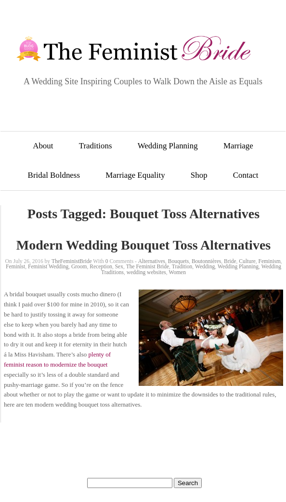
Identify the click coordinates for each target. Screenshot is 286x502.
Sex (119, 266)
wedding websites (146, 272)
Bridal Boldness (54, 175)
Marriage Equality (135, 175)
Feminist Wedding (48, 266)
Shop (199, 175)
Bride (230, 261)
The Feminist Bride (147, 266)
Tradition (182, 266)
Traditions (95, 145)
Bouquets (178, 261)
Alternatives (151, 261)
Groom (79, 266)
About (43, 145)
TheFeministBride (72, 261)
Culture (247, 261)
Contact (246, 175)
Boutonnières (206, 261)
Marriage (238, 145)
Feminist (15, 266)
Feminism (270, 261)
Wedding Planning (168, 145)
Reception (101, 266)
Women (177, 272)
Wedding (205, 266)
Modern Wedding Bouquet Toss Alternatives (143, 245)
